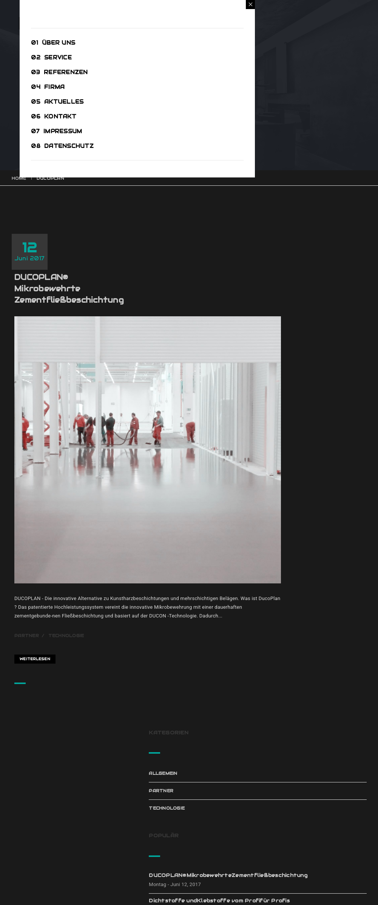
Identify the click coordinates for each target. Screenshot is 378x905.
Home (19, 178)
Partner (68, 532)
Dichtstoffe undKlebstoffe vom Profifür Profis (314, 382)
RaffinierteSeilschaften (322, 485)
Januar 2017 (303, 805)
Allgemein (300, 261)
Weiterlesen (76, 548)
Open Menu (33, 29)
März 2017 (300, 770)
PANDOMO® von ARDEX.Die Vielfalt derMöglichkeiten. (326, 456)
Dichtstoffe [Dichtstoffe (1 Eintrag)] (308, 642)
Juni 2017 (298, 753)
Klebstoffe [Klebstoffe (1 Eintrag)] (307, 668)
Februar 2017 (305, 787)
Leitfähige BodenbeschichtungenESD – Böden (324, 421)
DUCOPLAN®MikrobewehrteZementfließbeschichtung (110, 252)
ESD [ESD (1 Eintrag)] (335, 655)
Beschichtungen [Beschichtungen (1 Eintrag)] (313, 629)
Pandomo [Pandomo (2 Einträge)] (303, 681)
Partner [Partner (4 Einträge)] (340, 681)
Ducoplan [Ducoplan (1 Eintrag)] (304, 655)
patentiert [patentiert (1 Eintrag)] (306, 694)
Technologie (108, 532)
